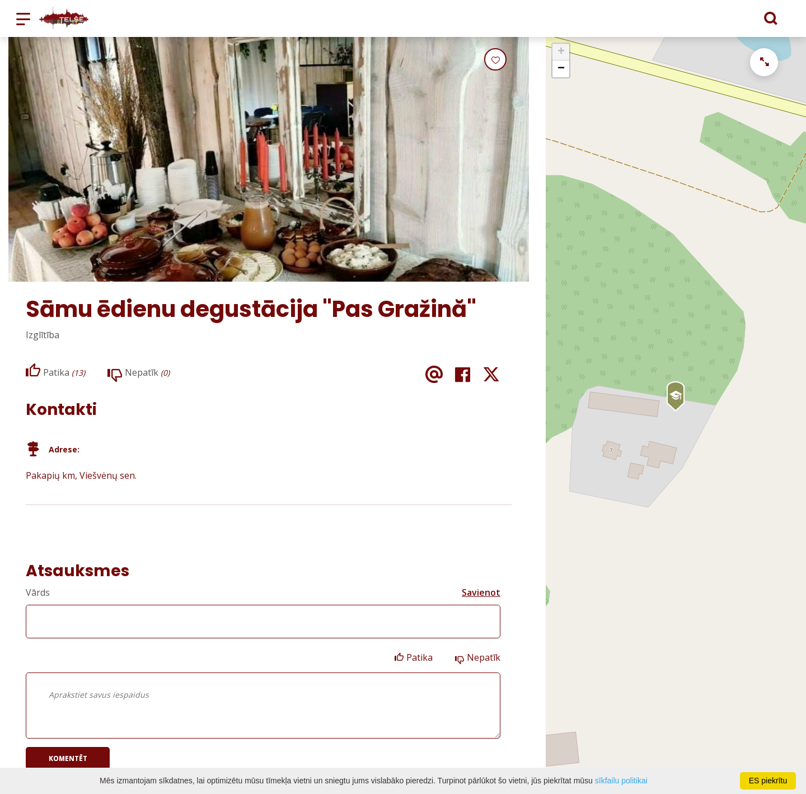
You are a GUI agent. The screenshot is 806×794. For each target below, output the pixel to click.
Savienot (481, 592)
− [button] (561, 68)
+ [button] (561, 52)
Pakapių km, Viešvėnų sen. (81, 475)
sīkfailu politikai (621, 780)
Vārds (38, 592)
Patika (419, 657)
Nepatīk (483, 657)
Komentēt (68, 758)
